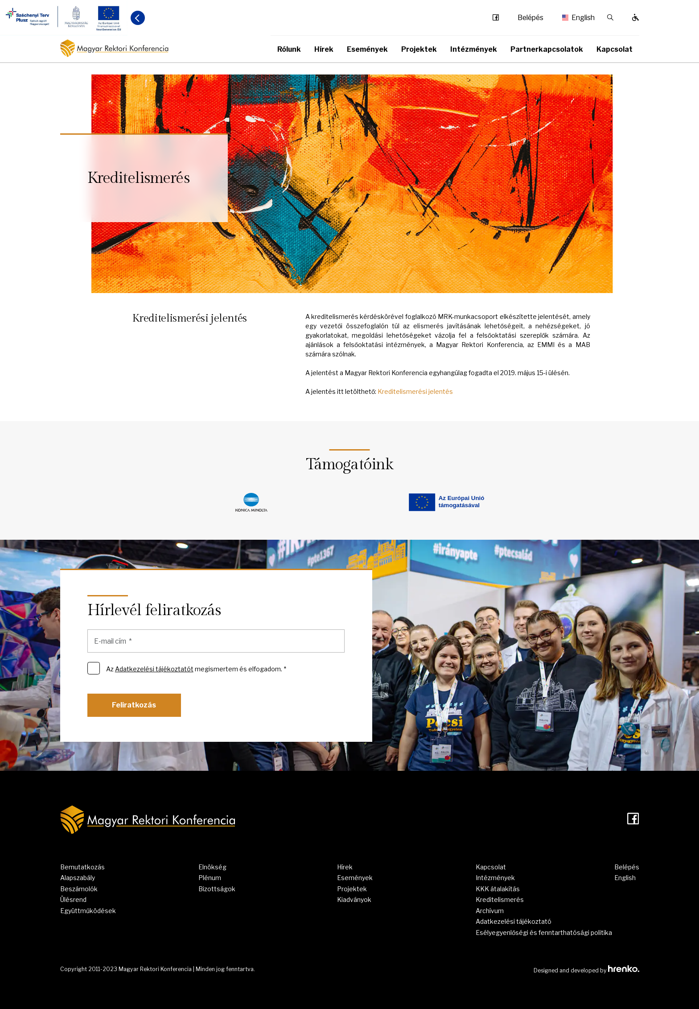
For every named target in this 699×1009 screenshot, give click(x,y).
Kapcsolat (614, 49)
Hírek (323, 49)
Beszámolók (79, 889)
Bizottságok (216, 889)
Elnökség (212, 867)
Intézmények (473, 49)
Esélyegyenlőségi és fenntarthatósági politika (544, 932)
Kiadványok (354, 899)
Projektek (419, 49)
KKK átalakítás (498, 889)
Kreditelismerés (500, 899)
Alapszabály (77, 877)
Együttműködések (88, 910)
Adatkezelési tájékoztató (513, 921)
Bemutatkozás (82, 867)
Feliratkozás (134, 705)
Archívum (490, 910)
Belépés (530, 17)
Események (367, 49)
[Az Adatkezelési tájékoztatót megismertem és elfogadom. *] (93, 668)
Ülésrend (73, 899)
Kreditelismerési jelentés (415, 391)
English (575, 17)
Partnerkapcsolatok (546, 49)
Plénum (209, 877)
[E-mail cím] (216, 641)
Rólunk (289, 49)
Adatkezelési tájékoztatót (154, 669)
